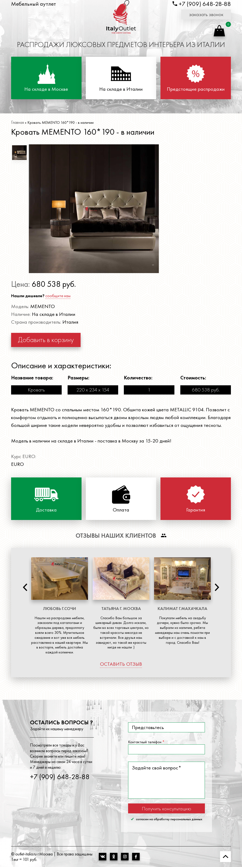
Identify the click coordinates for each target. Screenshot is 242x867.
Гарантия (195, 509)
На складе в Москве (46, 89)
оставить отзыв (121, 664)
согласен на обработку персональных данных (166, 819)
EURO (17, 464)
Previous (25, 587)
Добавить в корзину (46, 339)
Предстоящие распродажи (196, 89)
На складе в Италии (121, 89)
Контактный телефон (146, 742)
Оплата (121, 509)
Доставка (46, 509)
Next (217, 587)
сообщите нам (57, 295)
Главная (17, 122)
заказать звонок (206, 14)
